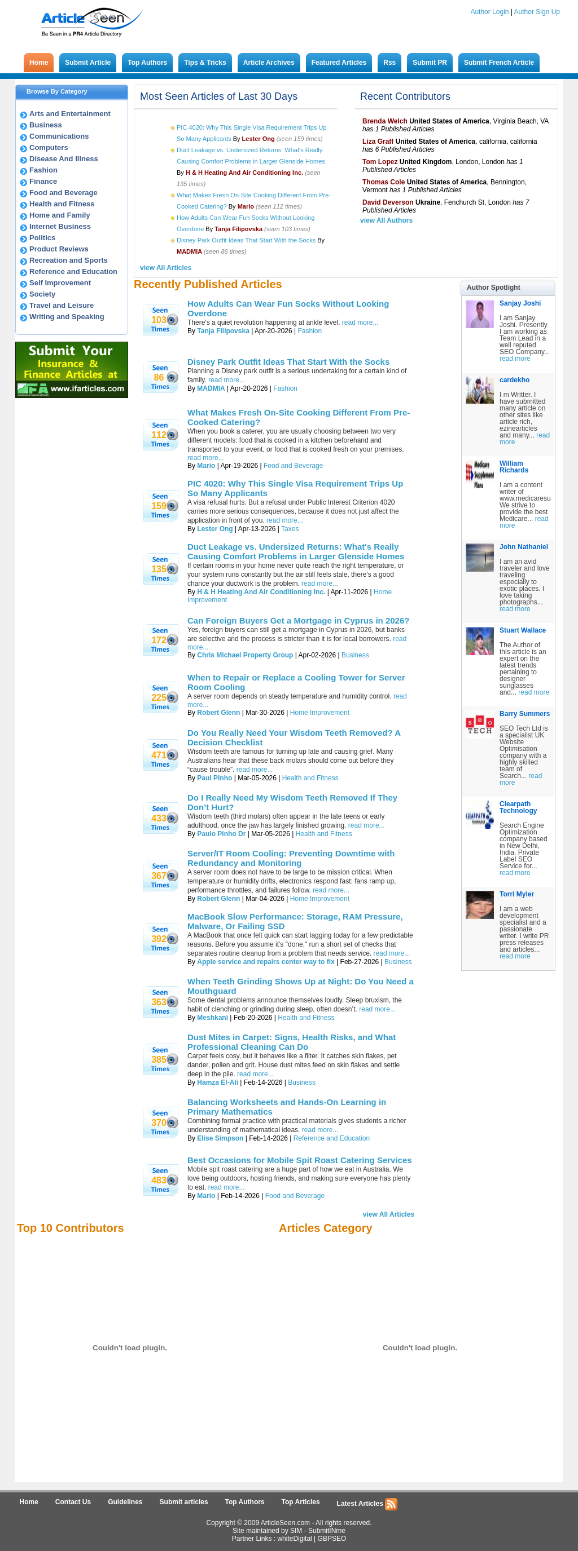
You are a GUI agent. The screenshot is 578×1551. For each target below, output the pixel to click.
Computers (48, 147)
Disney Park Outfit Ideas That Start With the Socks (246, 240)
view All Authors (386, 220)
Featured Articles (339, 63)
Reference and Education (73, 271)
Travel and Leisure (61, 305)
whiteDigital (294, 1539)
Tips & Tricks (205, 63)
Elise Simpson (220, 1138)
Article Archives (269, 63)
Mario (206, 466)
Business (45, 125)
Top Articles (301, 1502)
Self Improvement (60, 283)
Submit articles (184, 1502)
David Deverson (388, 202)
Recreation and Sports (68, 260)
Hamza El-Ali (217, 1082)
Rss (389, 63)
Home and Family (59, 215)
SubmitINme (326, 1531)
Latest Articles (367, 1504)
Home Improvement (319, 713)
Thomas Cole (383, 182)
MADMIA (211, 388)
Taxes (290, 529)
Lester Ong (215, 529)
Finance (43, 181)
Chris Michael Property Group (245, 655)
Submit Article (88, 63)
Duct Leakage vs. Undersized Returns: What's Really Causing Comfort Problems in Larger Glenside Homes (295, 551)
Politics (42, 237)
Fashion (43, 170)
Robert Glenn (218, 713)
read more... (360, 322)
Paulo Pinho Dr (221, 834)
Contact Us (73, 1502)
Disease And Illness (63, 158)
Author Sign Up (537, 12)
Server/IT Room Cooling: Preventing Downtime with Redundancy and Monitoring (291, 858)
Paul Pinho (214, 778)
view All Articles (165, 268)
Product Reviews (59, 249)
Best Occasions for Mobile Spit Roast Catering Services (299, 1160)
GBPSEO (332, 1539)
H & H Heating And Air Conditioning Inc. (261, 592)
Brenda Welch (385, 121)
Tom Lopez (379, 162)
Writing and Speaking (66, 316)
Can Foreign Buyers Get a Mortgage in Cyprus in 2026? (298, 620)
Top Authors (147, 63)
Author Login (489, 12)
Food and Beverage (63, 192)
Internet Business (60, 226)
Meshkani (212, 1018)
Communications (59, 136)
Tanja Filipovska (223, 331)
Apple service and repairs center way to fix (265, 962)
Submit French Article (499, 63)
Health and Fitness (62, 204)
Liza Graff (377, 141)
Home (38, 63)
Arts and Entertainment (70, 113)
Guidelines (125, 1502)
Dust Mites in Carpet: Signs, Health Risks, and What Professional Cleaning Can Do (291, 1041)
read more (515, 359)
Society (42, 294)
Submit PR (430, 63)
